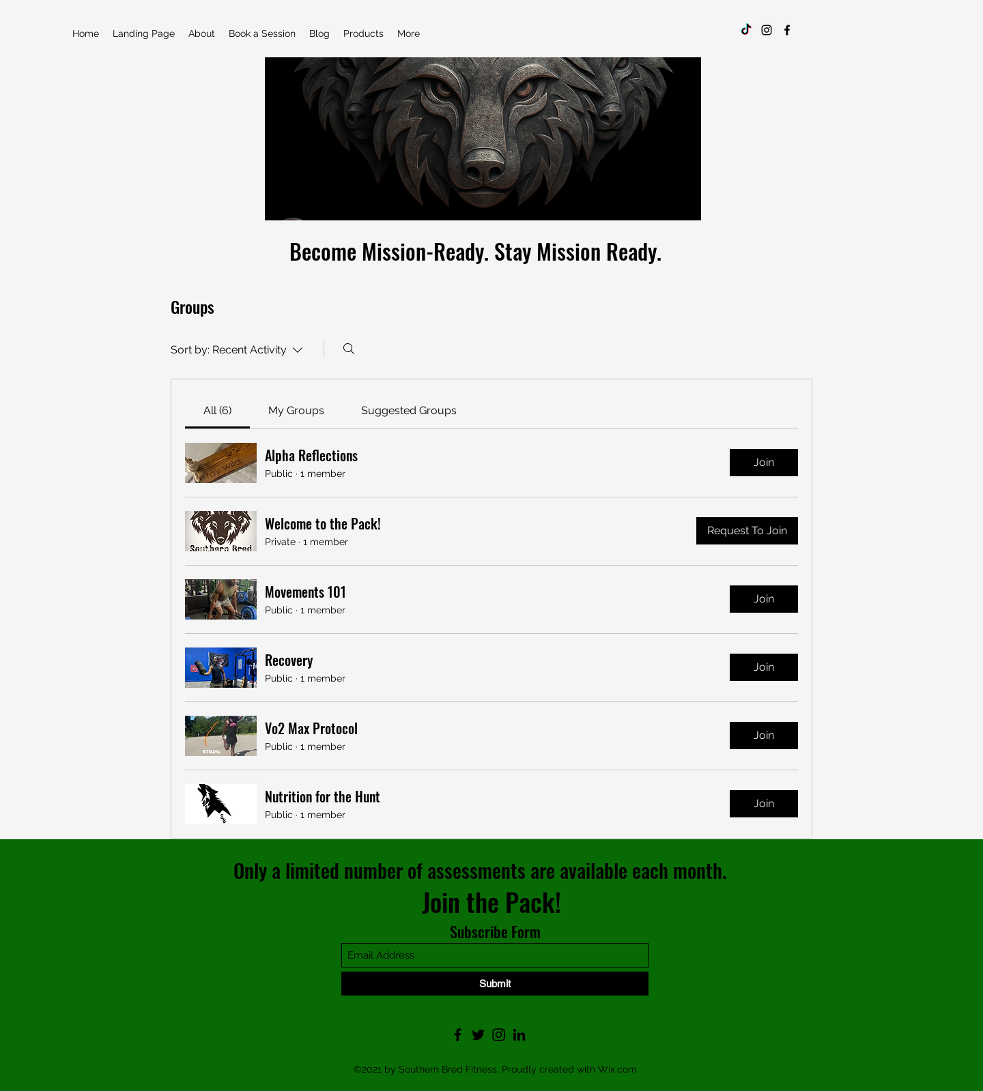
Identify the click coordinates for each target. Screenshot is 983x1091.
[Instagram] (766, 30)
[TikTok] (746, 30)
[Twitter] (478, 1034)
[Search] (349, 348)
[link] (217, 410)
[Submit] (495, 983)
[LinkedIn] (519, 1034)
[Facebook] (787, 30)
